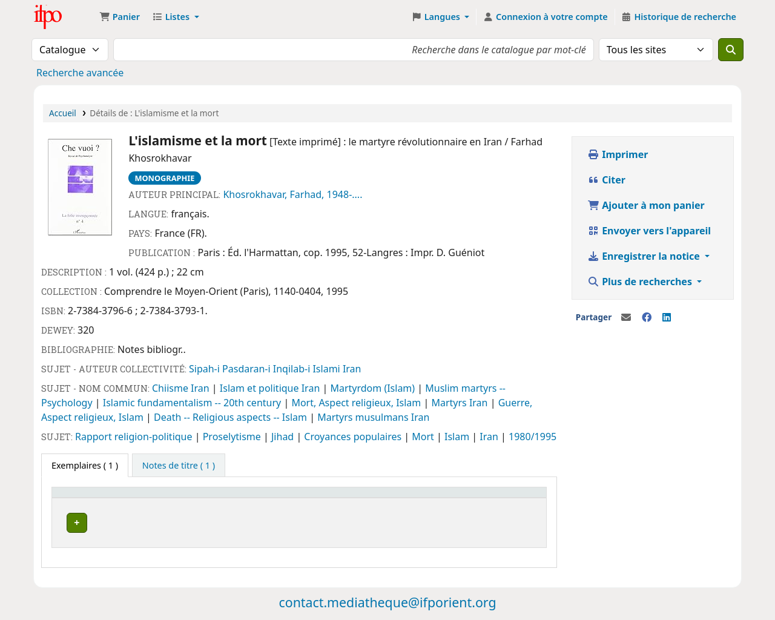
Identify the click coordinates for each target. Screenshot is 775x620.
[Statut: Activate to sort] (276, 498)
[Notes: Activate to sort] (344, 498)
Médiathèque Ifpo (64, 17)
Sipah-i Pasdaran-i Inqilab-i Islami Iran (275, 368)
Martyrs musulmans (364, 417)
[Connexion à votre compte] (545, 16)
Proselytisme (233, 436)
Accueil (62, 113)
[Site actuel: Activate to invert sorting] (119, 498)
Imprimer (617, 154)
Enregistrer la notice (644, 256)
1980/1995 (532, 436)
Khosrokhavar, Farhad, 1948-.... (292, 194)
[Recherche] (731, 49)
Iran (201, 388)
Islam (458, 436)
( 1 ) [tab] (84, 465)
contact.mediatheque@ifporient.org (387, 598)
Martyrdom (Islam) (373, 388)
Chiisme (171, 388)
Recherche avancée (80, 72)
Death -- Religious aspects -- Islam (231, 417)
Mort (424, 436)
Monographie (164, 178)
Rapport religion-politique (135, 436)
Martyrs (450, 402)
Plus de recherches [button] (640, 281)
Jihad (283, 436)
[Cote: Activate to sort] (214, 498)
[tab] (178, 465)
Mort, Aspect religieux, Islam (357, 402)
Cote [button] (201, 498)
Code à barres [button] (413, 498)
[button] (119, 16)
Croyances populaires (354, 436)
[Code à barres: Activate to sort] (432, 498)
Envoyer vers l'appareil (649, 230)
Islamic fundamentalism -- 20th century (193, 402)
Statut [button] (262, 498)
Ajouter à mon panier (646, 205)
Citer (606, 179)
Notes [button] (328, 498)
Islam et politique (261, 388)
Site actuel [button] (79, 498)
